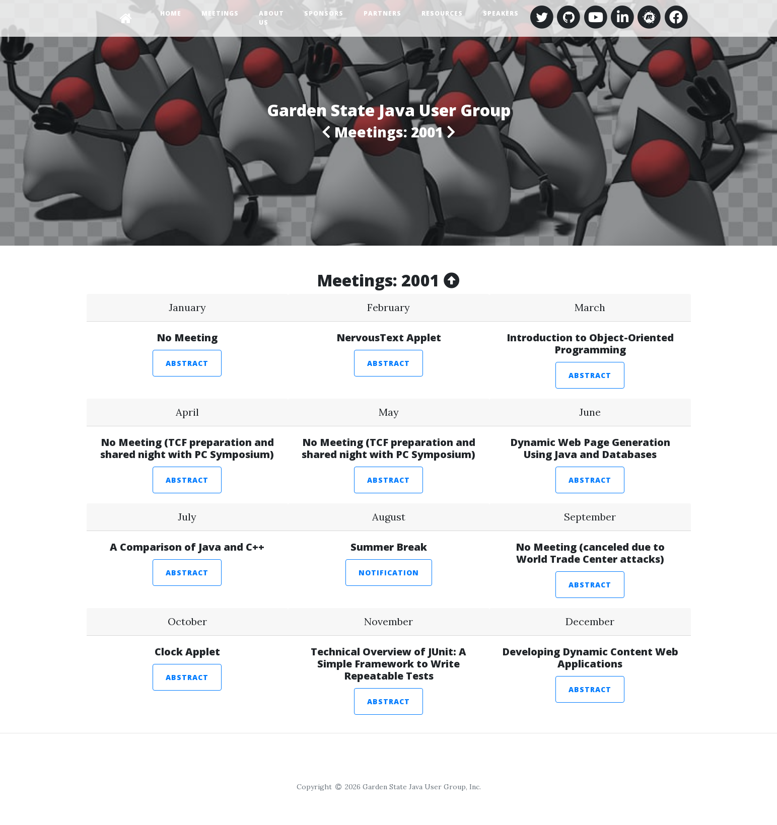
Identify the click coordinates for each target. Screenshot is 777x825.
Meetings (220, 13)
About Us (271, 18)
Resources (442, 13)
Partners (382, 13)
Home (170, 13)
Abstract (187, 363)
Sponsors (323, 13)
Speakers (501, 13)
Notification (389, 572)
